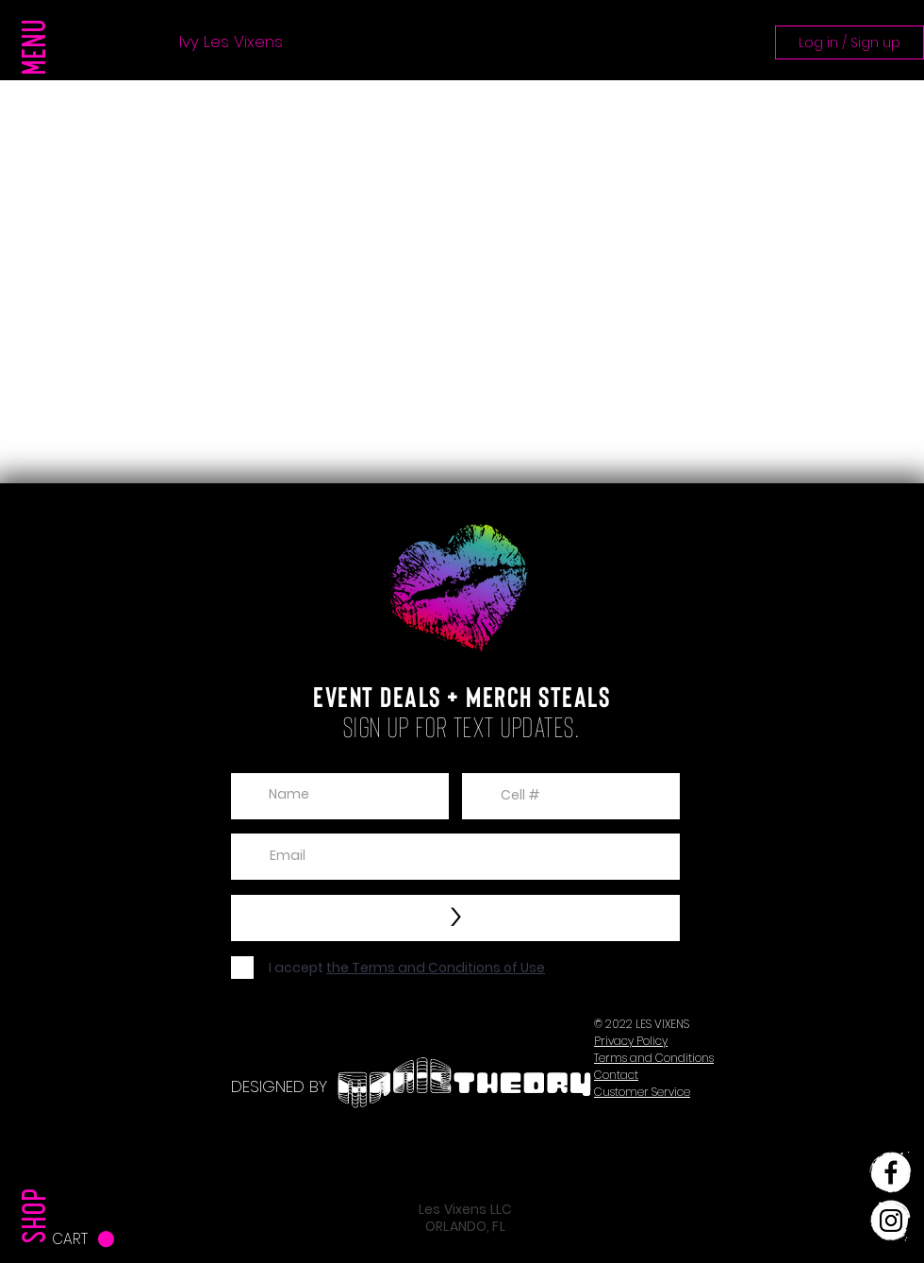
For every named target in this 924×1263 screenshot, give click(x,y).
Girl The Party (371, 42)
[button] (38, 85)
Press (120, 42)
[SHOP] (38, 1177)
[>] (455, 918)
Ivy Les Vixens (231, 42)
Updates (492, 42)
